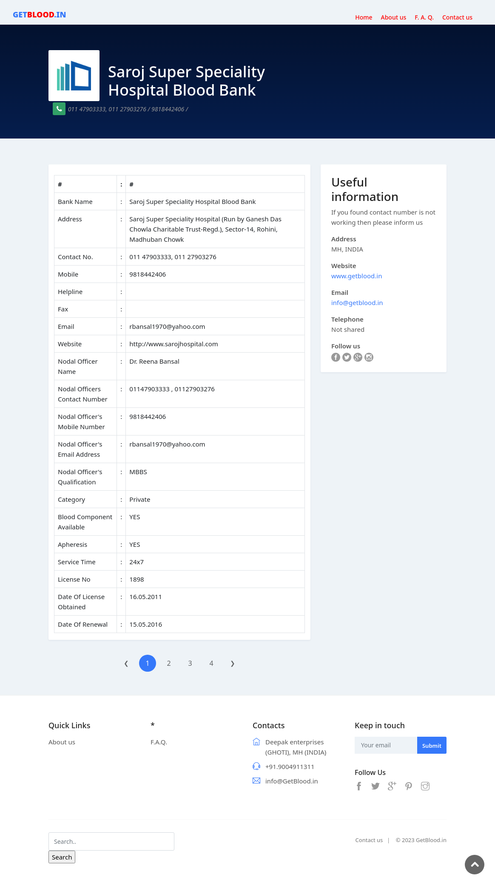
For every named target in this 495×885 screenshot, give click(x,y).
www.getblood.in (356, 275)
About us (61, 742)
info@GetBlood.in (291, 781)
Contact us (369, 840)
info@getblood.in (357, 302)
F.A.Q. (159, 742)
